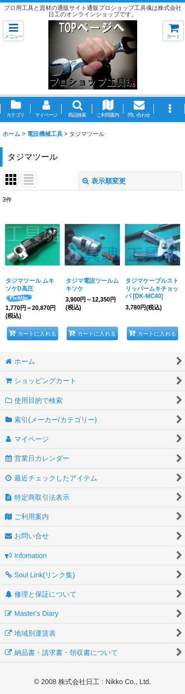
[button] (13, 31)
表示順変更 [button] (104, 181)
